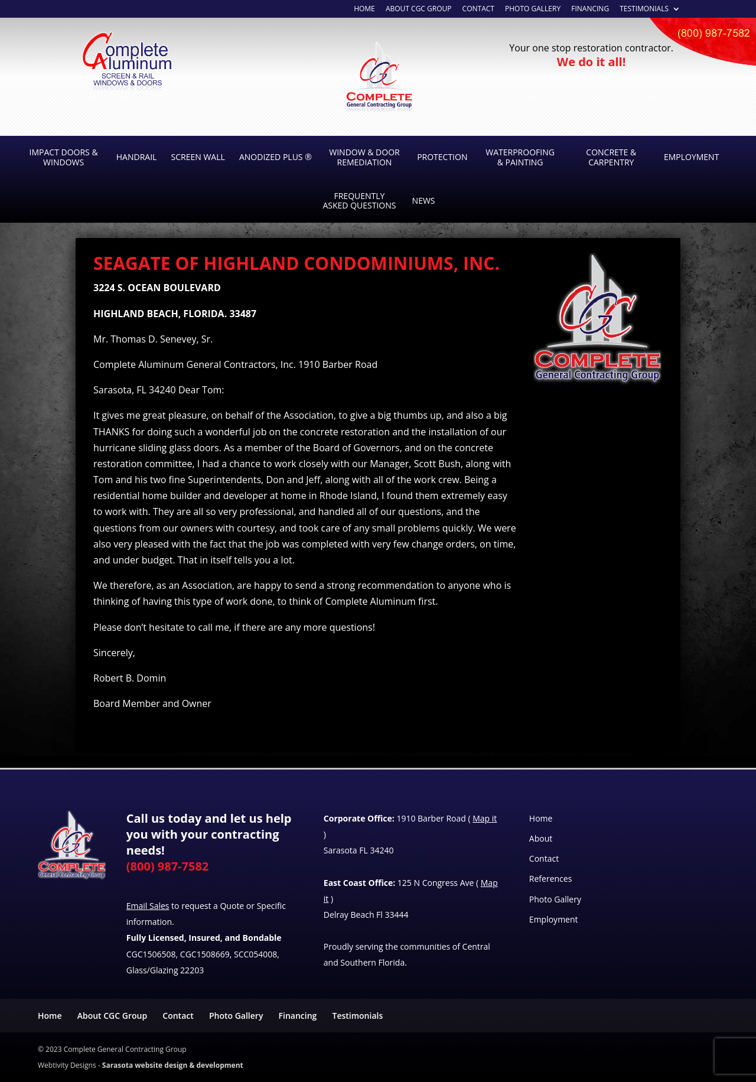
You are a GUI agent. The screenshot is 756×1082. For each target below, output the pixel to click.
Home (541, 818)
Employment (691, 156)
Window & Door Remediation (364, 157)
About (540, 838)
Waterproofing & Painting (520, 157)
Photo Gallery (533, 9)
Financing (590, 9)
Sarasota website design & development (172, 1065)
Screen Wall (198, 156)
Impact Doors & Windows (64, 157)
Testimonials (644, 9)
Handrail (136, 156)
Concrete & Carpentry (611, 157)
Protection (442, 156)
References (550, 878)
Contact (478, 9)
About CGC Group (112, 1015)
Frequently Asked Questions (359, 200)
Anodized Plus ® (275, 156)
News (423, 200)
